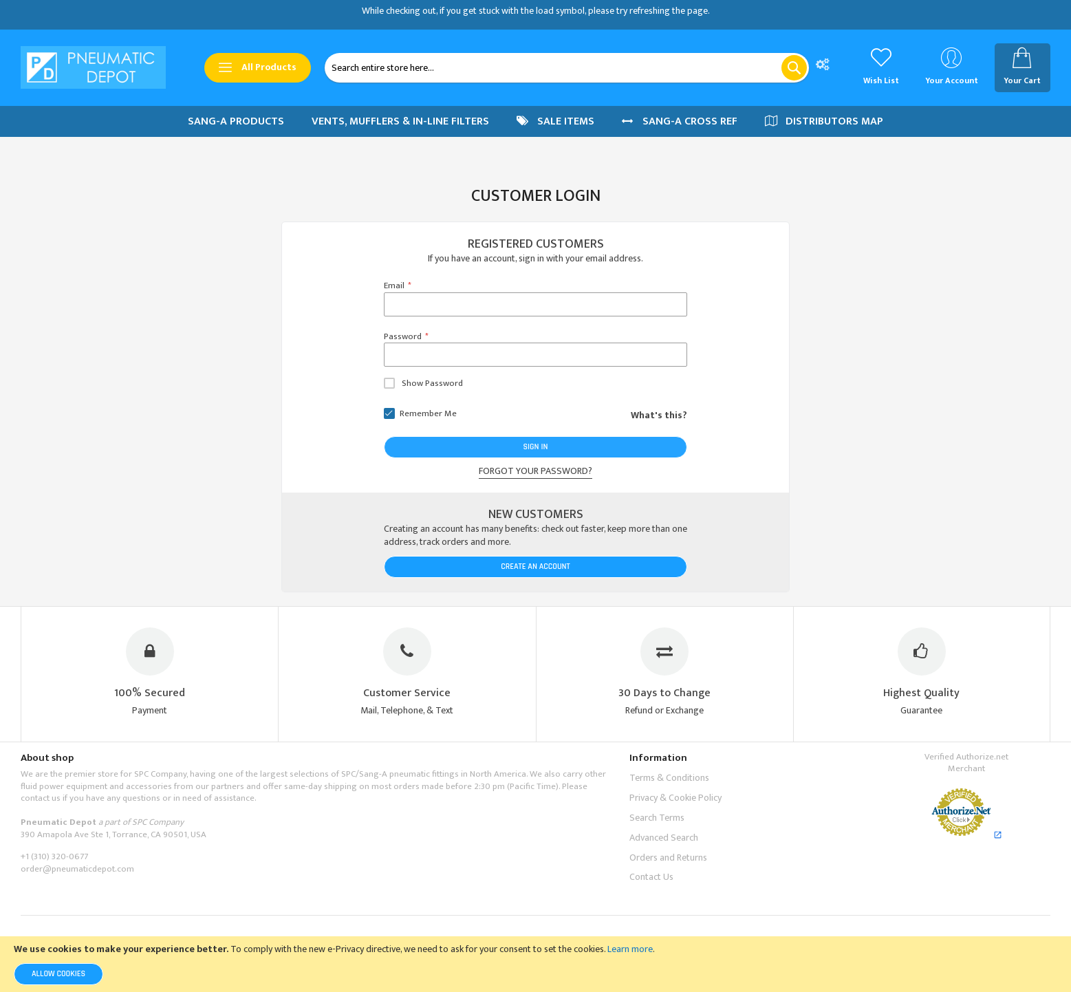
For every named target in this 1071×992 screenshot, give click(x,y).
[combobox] (567, 68)
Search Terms (656, 818)
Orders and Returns (668, 857)
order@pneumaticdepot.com (77, 868)
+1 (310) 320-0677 (54, 856)
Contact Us (651, 877)
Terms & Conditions (669, 778)
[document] (535, 964)
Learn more (630, 949)
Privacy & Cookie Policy (675, 798)
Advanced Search (663, 837)
